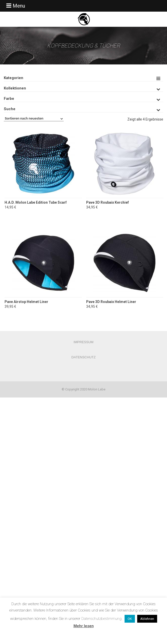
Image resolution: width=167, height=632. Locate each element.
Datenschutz (83, 357)
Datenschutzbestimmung (101, 618)
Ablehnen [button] (147, 619)
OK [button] (130, 619)
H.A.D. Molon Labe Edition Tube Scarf (36, 202)
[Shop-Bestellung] (34, 118)
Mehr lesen (84, 626)
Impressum (83, 342)
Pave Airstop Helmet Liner (26, 302)
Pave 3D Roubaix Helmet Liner (111, 302)
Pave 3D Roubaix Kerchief (107, 202)
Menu (15, 6)
